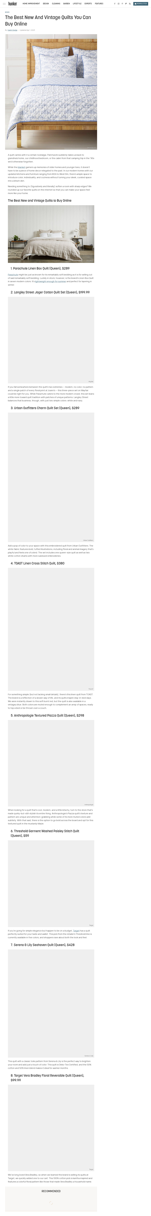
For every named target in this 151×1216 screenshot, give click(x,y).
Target (76, 931)
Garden (66, 4)
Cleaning (56, 4)
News (7, 12)
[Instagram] (118, 4)
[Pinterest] (122, 4)
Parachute (13, 275)
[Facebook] (114, 4)
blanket (21, 167)
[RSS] (129, 4)
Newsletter (141, 4)
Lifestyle (77, 4)
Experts (88, 4)
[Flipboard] (126, 4)
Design (46, 4)
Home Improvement (31, 4)
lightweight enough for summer (50, 282)
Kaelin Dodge (12, 30)
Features (99, 4)
